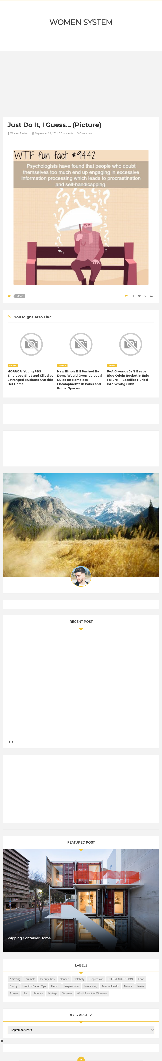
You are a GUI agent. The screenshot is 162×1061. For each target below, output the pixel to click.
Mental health (110, 986)
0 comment (85, 133)
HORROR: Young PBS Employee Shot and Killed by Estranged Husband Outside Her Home (30, 377)
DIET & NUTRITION (120, 979)
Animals (30, 979)
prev (9, 741)
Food (141, 979)
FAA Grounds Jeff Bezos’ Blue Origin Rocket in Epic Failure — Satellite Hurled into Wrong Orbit (128, 377)
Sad (25, 993)
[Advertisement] (81, 84)
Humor (55, 986)
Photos (14, 993)
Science (38, 993)
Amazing (15, 979)
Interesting (90, 986)
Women (67, 993)
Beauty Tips (47, 979)
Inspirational (72, 986)
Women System (81, 22)
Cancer (64, 979)
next (12, 741)
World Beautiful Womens (92, 993)
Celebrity (79, 979)
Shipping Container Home (29, 938)
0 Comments (66, 133)
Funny (13, 986)
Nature (128, 986)
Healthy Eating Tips (34, 986)
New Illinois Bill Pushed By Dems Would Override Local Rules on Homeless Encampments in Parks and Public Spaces (79, 379)
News (19, 296)
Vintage (52, 993)
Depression (96, 979)
